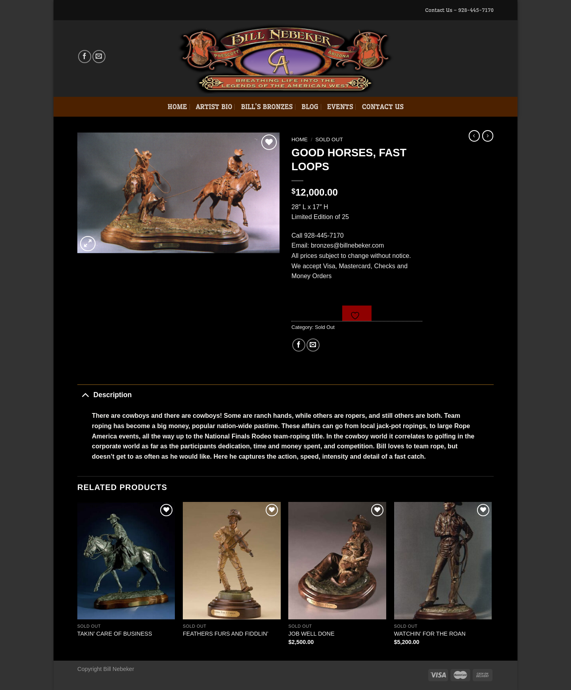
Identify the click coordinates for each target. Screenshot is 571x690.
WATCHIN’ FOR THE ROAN (430, 633)
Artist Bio (214, 107)
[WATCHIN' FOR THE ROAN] (443, 560)
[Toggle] (85, 394)
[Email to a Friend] (313, 345)
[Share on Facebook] (298, 345)
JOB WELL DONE (311, 633)
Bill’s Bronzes (266, 107)
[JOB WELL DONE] (337, 560)
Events (340, 107)
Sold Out (329, 139)
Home (177, 107)
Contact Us (382, 107)
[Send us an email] (98, 56)
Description (104, 394)
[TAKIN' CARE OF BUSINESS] (126, 560)
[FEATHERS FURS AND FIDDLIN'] (232, 560)
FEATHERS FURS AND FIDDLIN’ (225, 633)
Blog (309, 107)
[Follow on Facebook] (84, 56)
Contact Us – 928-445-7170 (459, 10)
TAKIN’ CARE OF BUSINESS (114, 633)
